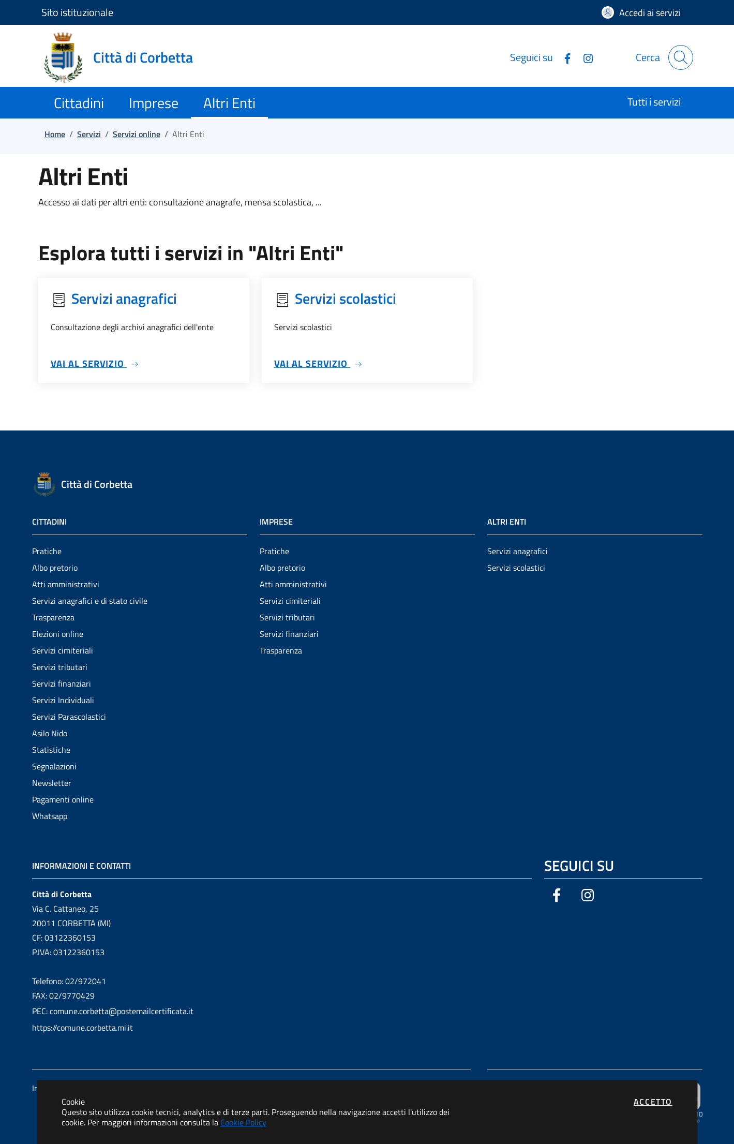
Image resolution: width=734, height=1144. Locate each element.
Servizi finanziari (61, 683)
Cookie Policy (243, 1122)
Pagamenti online (63, 799)
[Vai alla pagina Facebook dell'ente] (563, 57)
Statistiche (51, 750)
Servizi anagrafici (517, 551)
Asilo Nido (49, 733)
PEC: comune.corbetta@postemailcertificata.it (112, 1011)
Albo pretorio (55, 567)
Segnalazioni (54, 766)
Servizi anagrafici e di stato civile (89, 601)
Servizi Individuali (63, 700)
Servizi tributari (59, 667)
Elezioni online (57, 634)
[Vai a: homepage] (123, 57)
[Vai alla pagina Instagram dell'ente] (584, 57)
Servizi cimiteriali (62, 650)
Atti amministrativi (65, 584)
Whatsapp (49, 816)
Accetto (653, 1101)
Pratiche (47, 551)
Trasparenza (53, 617)
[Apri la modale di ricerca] (680, 57)
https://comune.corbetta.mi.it (82, 1027)
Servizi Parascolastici (69, 716)
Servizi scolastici (516, 567)
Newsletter (51, 783)
